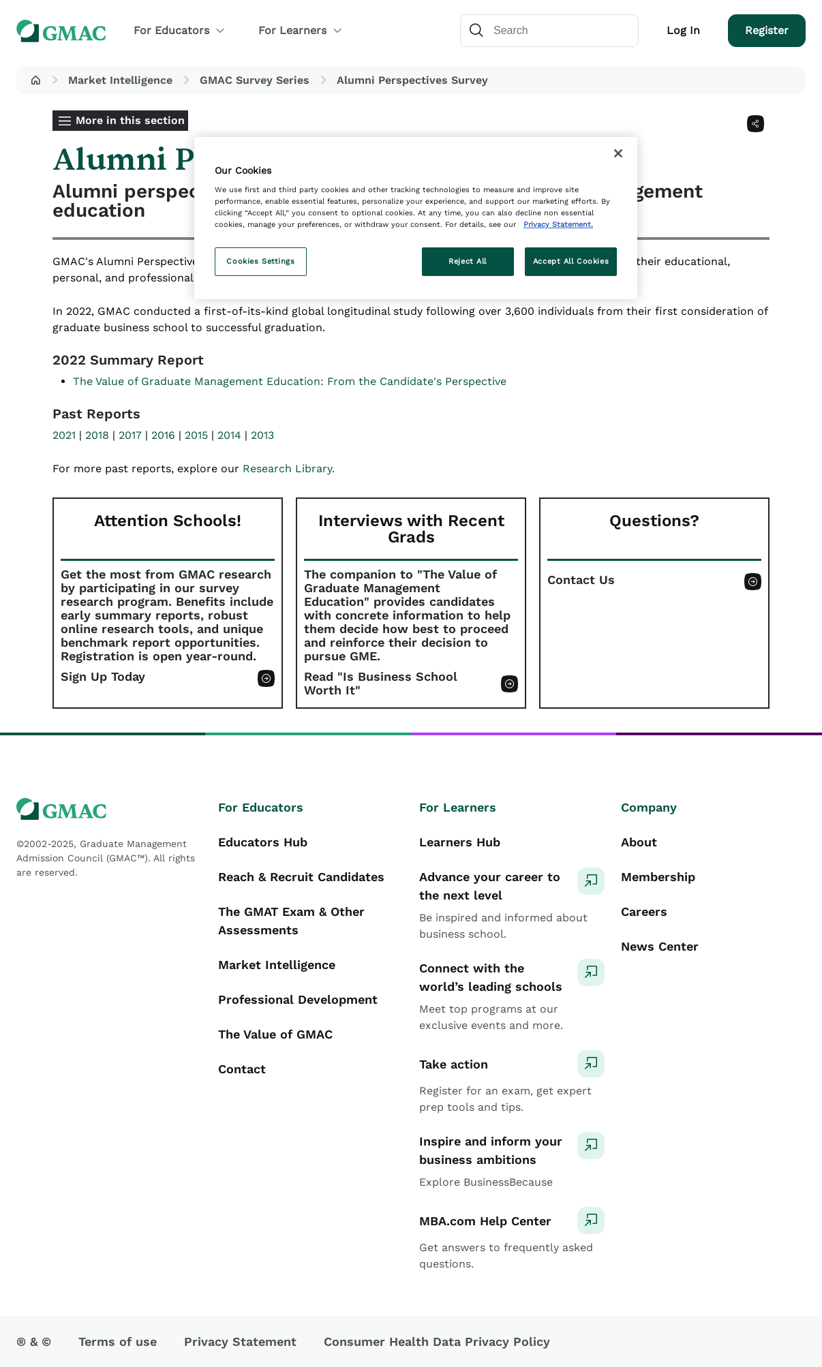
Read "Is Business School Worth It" (380, 683)
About (639, 842)
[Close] (618, 153)
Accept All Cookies (571, 261)
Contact (242, 1069)
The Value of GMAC (275, 1034)
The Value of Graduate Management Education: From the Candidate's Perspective (289, 381)
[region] (415, 218)
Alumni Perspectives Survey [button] (412, 80)
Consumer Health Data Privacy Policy (437, 1341)
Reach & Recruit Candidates (301, 877)
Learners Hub (459, 842)
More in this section (130, 120)
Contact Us (581, 580)
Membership (658, 877)
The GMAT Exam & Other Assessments (291, 920)
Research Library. (289, 468)
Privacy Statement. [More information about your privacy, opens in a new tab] (558, 224)
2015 (196, 435)
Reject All (467, 261)
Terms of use (117, 1341)
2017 (130, 435)
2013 (262, 435)
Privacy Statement (240, 1341)
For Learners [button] (300, 30)
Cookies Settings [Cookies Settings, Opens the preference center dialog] (260, 261)
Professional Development (298, 999)
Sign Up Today (103, 677)
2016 (163, 435)
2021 (64, 435)
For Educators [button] (180, 30)
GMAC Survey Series (254, 80)
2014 (229, 435)
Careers (644, 911)
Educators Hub (262, 842)
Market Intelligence (120, 80)
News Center (660, 946)
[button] (35, 80)
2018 (97, 435)
